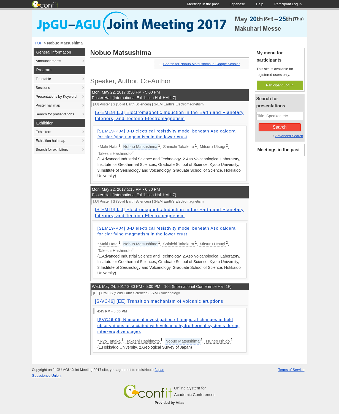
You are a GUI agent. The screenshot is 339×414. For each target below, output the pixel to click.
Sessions (43, 88)
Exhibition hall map (50, 141)
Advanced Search (289, 136)
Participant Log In (280, 85)
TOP (39, 43)
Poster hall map (48, 105)
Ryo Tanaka (110, 341)
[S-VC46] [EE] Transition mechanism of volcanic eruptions (159, 301)
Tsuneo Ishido (217, 341)
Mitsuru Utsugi (212, 146)
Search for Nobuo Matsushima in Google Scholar (201, 64)
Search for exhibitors (52, 149)
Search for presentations (55, 114)
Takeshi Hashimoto (115, 153)
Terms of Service (291, 370)
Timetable (43, 79)
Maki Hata (109, 146)
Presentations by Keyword (56, 96)
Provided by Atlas (170, 402)
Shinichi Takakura (178, 146)
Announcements (48, 61)
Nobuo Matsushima (65, 43)
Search (280, 127)
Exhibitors (43, 132)
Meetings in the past (278, 149)
